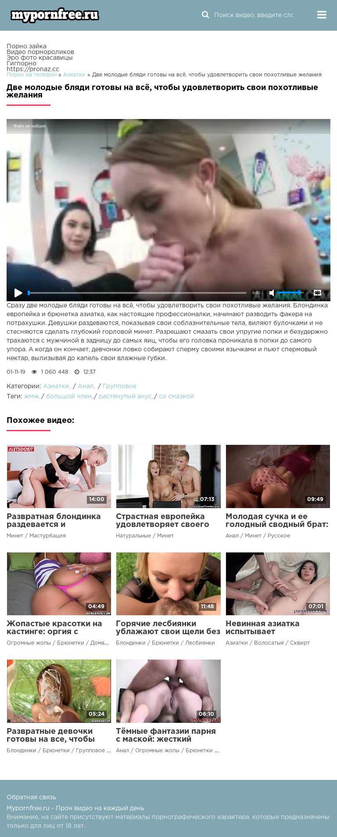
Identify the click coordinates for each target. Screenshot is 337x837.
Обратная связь (31, 797)
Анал (86, 386)
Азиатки (56, 386)
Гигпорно (21, 63)
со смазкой (176, 396)
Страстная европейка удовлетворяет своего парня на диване (162, 524)
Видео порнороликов (40, 52)
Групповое (119, 386)
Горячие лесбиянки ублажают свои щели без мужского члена (168, 632)
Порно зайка (27, 46)
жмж (31, 396)
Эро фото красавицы (40, 58)
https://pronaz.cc (33, 69)
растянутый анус (125, 396)
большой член (69, 396)
